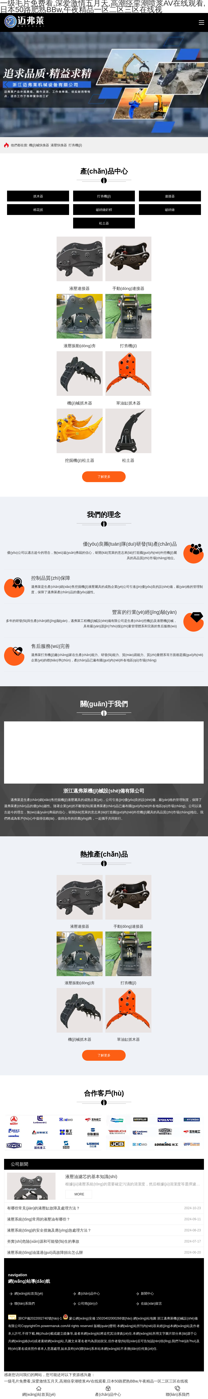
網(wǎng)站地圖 (144, 1318)
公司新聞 (19, 1164)
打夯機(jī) (75, 145)
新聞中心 (147, 1293)
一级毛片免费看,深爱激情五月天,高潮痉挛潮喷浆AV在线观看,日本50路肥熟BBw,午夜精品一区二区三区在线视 (96, 1381)
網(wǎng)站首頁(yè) (28, 1293)
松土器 (104, 223)
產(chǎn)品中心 (89, 1293)
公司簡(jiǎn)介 (88, 1303)
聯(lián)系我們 (24, 1303)
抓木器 (38, 196)
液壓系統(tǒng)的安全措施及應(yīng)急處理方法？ (49, 1230)
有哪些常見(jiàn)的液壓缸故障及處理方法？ (43, 1208)
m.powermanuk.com (52, 1326)
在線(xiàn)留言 (151, 1303)
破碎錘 (170, 210)
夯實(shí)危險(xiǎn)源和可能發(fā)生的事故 (43, 1241)
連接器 (170, 196)
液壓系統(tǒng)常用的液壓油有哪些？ (38, 1219)
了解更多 (104, 477)
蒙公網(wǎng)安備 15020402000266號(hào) (100, 1318)
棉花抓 (38, 210)
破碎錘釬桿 (104, 210)
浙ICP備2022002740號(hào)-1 (40, 1318)
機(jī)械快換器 (39, 145)
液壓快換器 (59, 145)
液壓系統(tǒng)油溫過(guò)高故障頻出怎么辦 (45, 1252)
